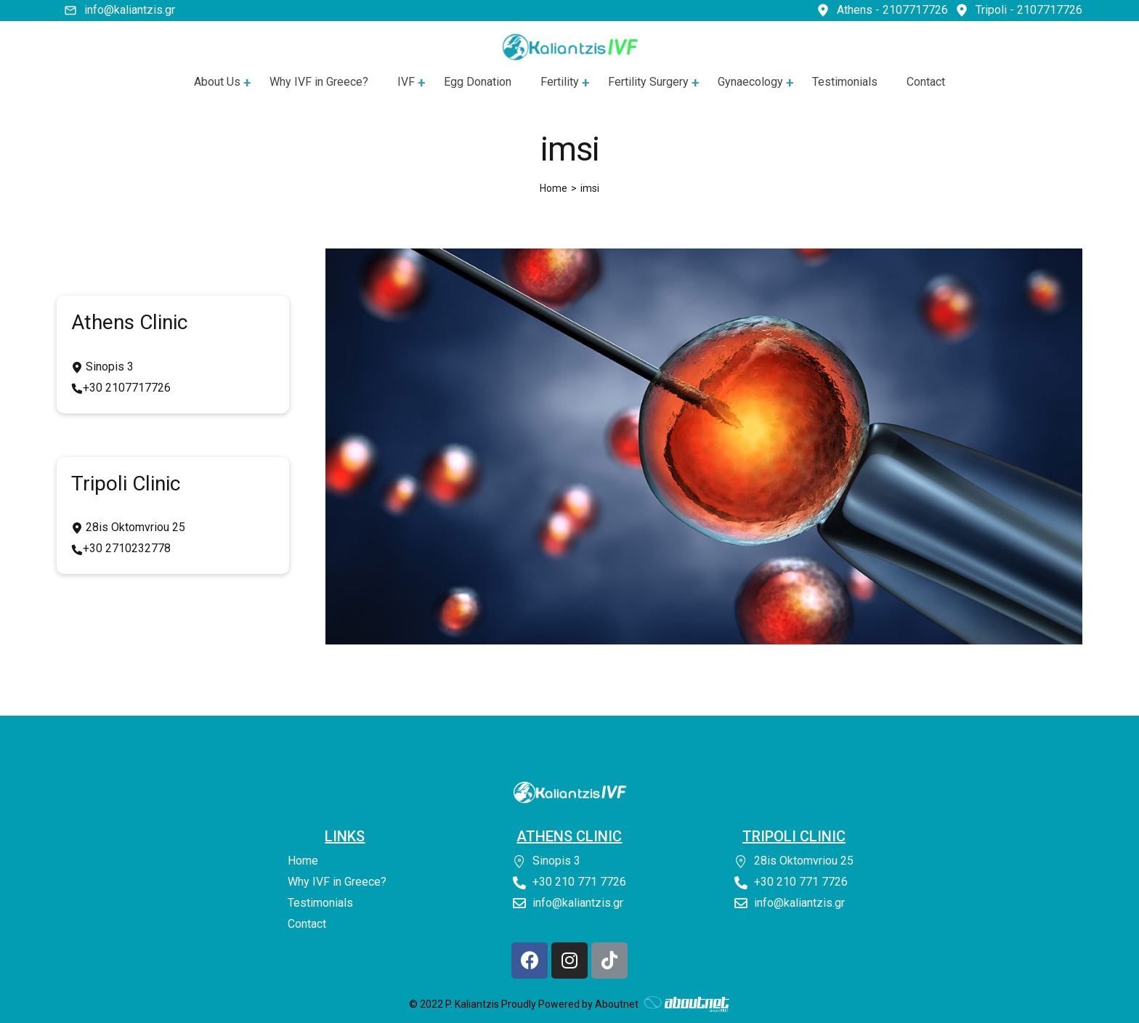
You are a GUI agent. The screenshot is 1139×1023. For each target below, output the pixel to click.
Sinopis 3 (108, 366)
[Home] (553, 188)
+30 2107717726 (127, 388)
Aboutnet (617, 1004)
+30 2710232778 (127, 548)
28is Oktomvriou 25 (134, 527)
